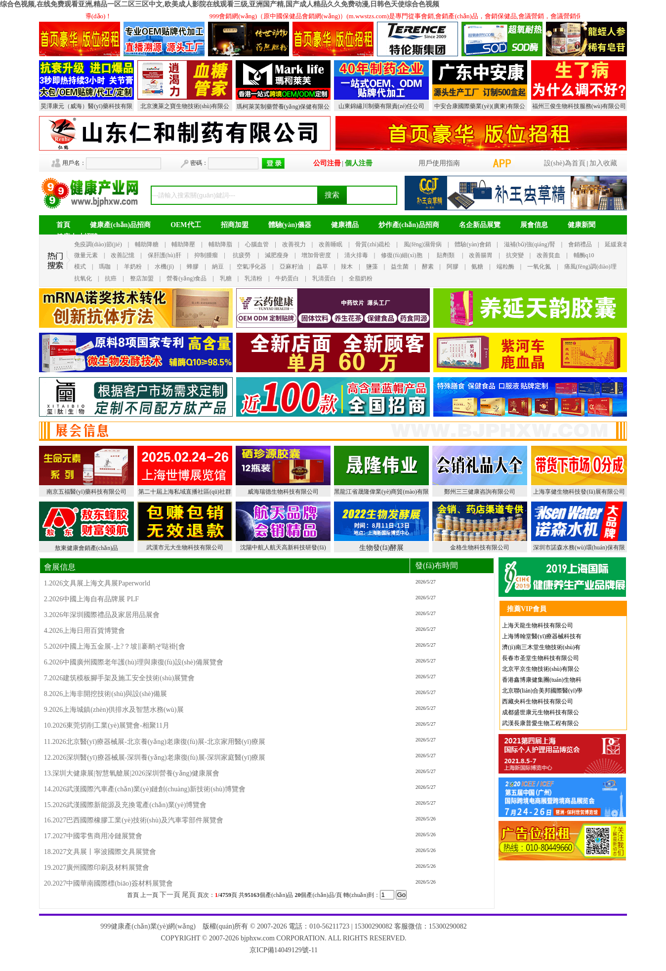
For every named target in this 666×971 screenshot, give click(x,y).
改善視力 (294, 244)
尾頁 (189, 894)
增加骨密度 (316, 255)
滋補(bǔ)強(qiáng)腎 (529, 244)
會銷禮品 (580, 244)
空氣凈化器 (251, 266)
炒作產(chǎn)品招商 (408, 225)
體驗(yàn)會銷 (473, 244)
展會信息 (534, 225)
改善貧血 (548, 255)
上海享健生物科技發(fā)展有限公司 (578, 491)
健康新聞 (581, 225)
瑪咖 (105, 266)
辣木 (347, 266)
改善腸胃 (481, 255)
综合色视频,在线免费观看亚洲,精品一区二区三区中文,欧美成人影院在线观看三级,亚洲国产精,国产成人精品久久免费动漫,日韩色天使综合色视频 (219, 4)
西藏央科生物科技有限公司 (537, 701)
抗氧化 (83, 278)
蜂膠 (193, 266)
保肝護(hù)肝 (164, 255)
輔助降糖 (147, 244)
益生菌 (400, 266)
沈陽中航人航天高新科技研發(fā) (283, 547)
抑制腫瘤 (206, 255)
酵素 (428, 266)
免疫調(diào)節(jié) (98, 244)
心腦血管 (257, 244)
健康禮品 (345, 225)
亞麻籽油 (291, 266)
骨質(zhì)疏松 (372, 244)
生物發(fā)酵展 (381, 547)
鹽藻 (372, 266)
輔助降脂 (220, 244)
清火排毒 (356, 255)
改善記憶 (122, 255)
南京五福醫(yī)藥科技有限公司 (86, 491)
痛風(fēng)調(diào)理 (590, 266)
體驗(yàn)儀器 (289, 225)
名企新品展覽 (479, 225)
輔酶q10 (584, 255)
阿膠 (452, 266)
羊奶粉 (133, 266)
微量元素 (86, 255)
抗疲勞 (241, 255)
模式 (80, 266)
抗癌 (111, 278)
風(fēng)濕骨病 (423, 244)
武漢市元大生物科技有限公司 (184, 547)
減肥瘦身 (277, 255)
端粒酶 (505, 266)
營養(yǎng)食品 (186, 278)
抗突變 (515, 255)
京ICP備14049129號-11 (284, 950)
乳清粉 (253, 278)
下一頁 (170, 894)
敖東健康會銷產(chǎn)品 (86, 547)
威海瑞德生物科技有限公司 (283, 491)
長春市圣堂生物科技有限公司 (540, 658)
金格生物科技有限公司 (479, 547)
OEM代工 (185, 225)
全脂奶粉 (361, 278)
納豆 (218, 266)
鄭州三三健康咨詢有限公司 (479, 491)
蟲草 (322, 266)
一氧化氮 (539, 266)
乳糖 (226, 278)
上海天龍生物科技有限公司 (537, 625)
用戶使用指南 (439, 163)
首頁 (63, 225)
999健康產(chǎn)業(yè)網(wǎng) (148, 926)
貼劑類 (446, 255)
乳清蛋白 (324, 278)
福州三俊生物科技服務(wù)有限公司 (579, 106)
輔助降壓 (183, 244)
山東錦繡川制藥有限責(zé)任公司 (381, 106)
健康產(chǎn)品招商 (120, 225)
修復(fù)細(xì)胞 (401, 255)
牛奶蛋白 (287, 278)
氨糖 (477, 266)
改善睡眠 (330, 244)
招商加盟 (235, 225)
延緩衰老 (616, 244)
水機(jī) (164, 266)
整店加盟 (142, 278)
